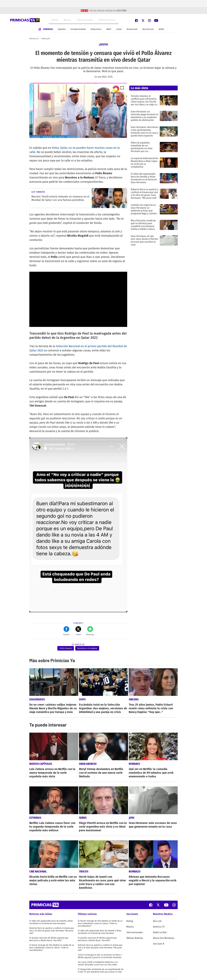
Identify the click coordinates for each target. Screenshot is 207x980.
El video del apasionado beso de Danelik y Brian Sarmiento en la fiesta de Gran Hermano (51, 912)
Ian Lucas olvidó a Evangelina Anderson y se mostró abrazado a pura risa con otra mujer (98, 954)
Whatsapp (90, 631)
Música (67, 20)
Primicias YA (33, 39)
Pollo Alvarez (66, 648)
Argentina (62, 29)
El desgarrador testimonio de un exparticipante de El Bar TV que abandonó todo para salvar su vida (100, 961)
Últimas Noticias (107, 20)
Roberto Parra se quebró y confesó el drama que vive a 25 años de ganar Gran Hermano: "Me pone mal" (51, 921)
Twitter (78, 631)
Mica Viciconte (148, 29)
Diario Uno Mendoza (163, 928)
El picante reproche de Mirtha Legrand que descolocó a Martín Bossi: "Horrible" (48, 929)
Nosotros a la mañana (87, 648)
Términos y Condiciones (39, 975)
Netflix (161, 29)
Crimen (119, 29)
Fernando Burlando (78, 29)
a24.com (121, 10)
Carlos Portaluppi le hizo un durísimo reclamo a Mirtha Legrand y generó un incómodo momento (99, 946)
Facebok (66, 631)
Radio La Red (160, 923)
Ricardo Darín (132, 29)
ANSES (108, 29)
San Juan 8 (158, 934)
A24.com (157, 911)
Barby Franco (96, 29)
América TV (159, 917)
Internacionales (85, 20)
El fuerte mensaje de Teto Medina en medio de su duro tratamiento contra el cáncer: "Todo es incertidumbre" (51, 938)
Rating (54, 20)
